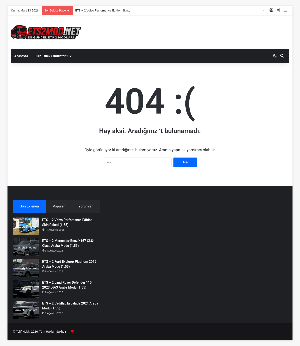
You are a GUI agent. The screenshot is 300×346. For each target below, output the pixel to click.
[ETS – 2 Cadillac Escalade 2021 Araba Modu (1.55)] (26, 310)
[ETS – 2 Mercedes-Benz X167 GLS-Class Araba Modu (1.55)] (26, 247)
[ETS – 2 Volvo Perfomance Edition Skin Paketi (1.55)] (26, 226)
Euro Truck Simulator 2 (51, 56)
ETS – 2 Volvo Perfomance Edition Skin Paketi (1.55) (110, 10)
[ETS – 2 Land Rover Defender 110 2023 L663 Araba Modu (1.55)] (26, 289)
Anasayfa (21, 56)
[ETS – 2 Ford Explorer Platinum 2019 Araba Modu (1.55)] (26, 268)
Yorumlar (86, 206)
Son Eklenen (29, 206)
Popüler (59, 206)
